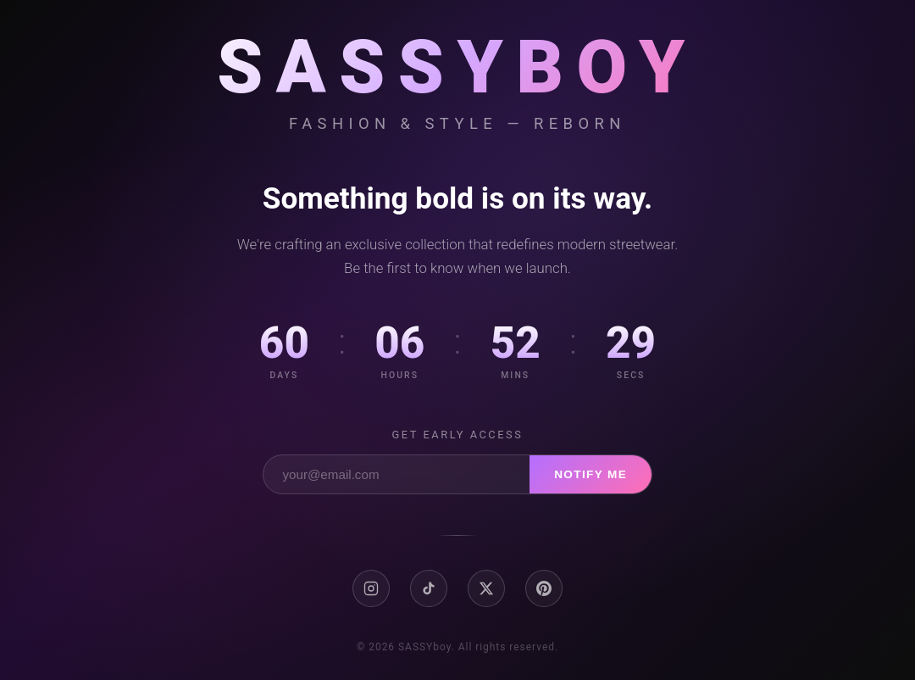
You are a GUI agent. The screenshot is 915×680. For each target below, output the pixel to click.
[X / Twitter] (486, 588)
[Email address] (396, 474)
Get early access (458, 434)
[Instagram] (371, 588)
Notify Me (590, 474)
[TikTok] (428, 588)
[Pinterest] (544, 588)
